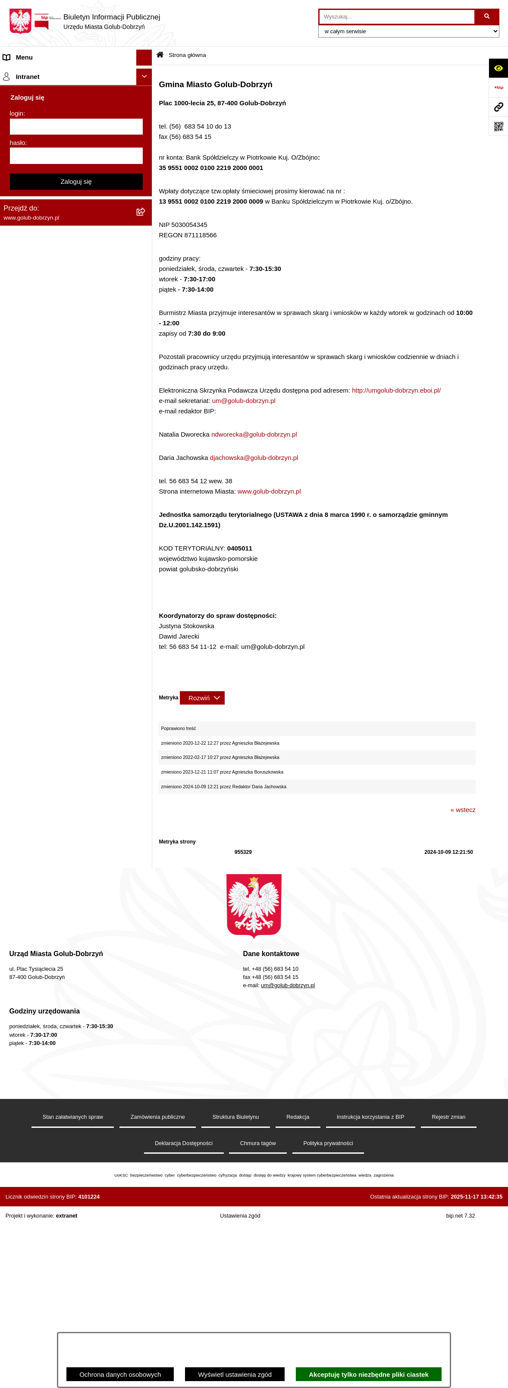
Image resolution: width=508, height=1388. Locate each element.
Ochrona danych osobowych (120, 1374)
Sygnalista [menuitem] (18, 620)
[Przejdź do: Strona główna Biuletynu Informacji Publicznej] (160, 55)
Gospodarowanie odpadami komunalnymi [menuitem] (62, 449)
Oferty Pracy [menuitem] (21, 465)
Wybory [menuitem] (14, 358)
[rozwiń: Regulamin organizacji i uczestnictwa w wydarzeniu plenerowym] (146, 375)
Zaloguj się (76, 990)
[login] (76, 936)
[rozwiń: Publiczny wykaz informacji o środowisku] (146, 342)
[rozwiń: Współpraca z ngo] (146, 294)
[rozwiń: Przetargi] (146, 261)
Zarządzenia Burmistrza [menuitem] (37, 277)
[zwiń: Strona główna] (146, 74)
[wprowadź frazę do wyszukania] (397, 17)
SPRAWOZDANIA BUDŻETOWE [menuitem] (50, 310)
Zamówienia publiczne (158, 1284)
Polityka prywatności (328, 1310)
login (17, 922)
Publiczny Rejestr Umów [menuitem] (38, 497)
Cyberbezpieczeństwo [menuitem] (35, 714)
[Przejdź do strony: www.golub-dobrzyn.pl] (498, 106)
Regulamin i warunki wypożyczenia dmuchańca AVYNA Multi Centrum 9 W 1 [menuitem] (61, 641)
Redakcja (297, 1284)
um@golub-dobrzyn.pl (244, 400)
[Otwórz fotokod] (498, 126)
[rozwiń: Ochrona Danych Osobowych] (146, 245)
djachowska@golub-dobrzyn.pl (254, 457)
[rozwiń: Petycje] (146, 229)
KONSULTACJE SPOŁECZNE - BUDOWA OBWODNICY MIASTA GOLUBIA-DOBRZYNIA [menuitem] (64, 688)
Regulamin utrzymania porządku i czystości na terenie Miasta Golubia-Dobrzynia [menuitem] (65, 567)
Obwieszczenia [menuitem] (25, 416)
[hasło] (76, 965)
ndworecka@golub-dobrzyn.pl (254, 434)
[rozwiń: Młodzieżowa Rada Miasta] (146, 197)
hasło (17, 951)
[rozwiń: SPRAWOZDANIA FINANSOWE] (146, 326)
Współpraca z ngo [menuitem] (29, 293)
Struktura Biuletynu (236, 1284)
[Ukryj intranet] (144, 886)
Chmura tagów (258, 1310)
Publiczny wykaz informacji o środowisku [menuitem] (61, 342)
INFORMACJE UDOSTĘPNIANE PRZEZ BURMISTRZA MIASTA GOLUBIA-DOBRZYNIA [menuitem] (62, 766)
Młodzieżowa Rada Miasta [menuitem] (41, 196)
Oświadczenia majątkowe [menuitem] (39, 546)
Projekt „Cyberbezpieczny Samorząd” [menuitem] (56, 824)
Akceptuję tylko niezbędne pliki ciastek (369, 1374)
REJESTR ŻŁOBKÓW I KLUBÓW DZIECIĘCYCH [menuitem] (51, 861)
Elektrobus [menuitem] (18, 662)
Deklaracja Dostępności (184, 1310)
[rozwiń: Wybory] (146, 358)
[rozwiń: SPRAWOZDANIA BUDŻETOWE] (146, 310)
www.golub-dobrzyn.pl (269, 491)
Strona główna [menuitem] (24, 73)
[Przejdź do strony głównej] (84, 22)
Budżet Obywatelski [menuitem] (31, 513)
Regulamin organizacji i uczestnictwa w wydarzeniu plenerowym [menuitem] (59, 379)
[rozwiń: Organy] (146, 148)
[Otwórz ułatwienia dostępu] (498, 68)
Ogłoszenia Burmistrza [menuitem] (36, 213)
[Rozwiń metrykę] (202, 698)
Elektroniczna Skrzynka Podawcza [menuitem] (52, 604)
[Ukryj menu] (144, 58)
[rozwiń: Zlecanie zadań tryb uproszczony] (146, 164)
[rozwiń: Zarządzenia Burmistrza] (146, 278)
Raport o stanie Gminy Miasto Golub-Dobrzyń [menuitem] (68, 588)
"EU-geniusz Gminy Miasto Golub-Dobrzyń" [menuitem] (65, 840)
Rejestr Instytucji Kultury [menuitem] (38, 530)
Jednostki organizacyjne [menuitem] (37, 180)
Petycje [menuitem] (14, 229)
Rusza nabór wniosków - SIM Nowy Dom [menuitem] (62, 433)
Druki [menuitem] (11, 400)
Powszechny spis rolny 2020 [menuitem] (44, 481)
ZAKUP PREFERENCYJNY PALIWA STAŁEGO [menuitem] (55, 735)
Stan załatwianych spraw (73, 1284)
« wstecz (463, 809)
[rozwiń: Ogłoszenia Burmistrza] (146, 213)
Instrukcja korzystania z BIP (371, 1284)
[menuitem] (76, 95)
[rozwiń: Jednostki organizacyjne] (146, 181)
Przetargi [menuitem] (16, 261)
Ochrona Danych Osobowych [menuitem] (45, 245)
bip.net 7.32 (460, 1382)
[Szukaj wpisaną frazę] (487, 17)
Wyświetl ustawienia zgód (235, 1374)
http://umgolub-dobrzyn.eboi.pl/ (396, 390)
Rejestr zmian (448, 1284)
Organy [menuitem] (14, 148)
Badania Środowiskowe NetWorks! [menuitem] (53, 808)
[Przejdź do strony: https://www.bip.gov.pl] (498, 87)
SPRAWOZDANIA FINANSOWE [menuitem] (49, 326)
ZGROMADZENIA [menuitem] (29, 792)
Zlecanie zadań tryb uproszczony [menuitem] (50, 164)
